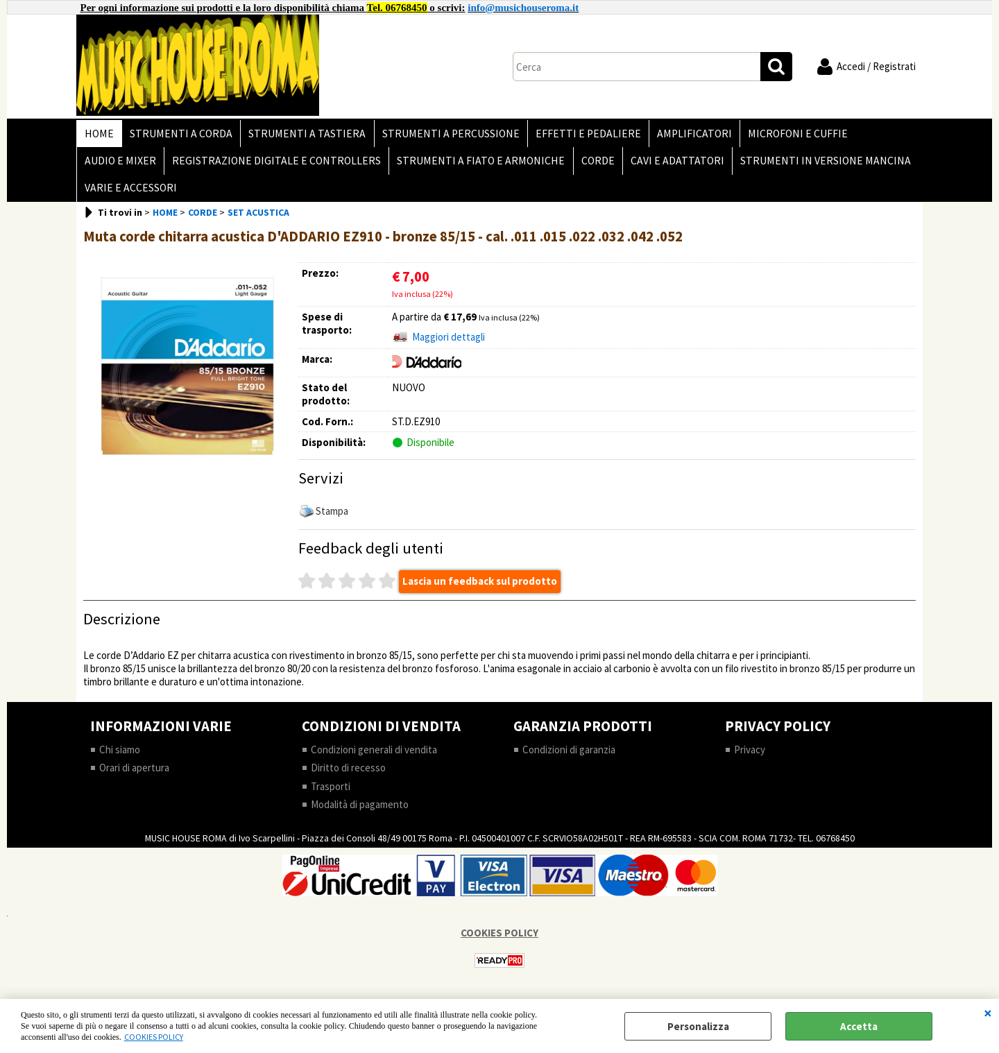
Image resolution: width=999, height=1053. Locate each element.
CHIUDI (988, 1013)
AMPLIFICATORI (686, 135)
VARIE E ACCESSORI (130, 195)
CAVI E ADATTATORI (670, 165)
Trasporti (330, 795)
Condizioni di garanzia (568, 758)
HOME (98, 135)
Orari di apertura (134, 777)
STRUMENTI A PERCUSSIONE (445, 135)
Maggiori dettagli (448, 346)
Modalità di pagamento (360, 814)
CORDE (592, 165)
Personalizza (698, 1026)
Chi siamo (119, 758)
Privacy (749, 758)
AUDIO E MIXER (119, 165)
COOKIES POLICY (153, 1036)
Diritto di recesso (348, 777)
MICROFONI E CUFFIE (788, 135)
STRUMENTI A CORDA (179, 135)
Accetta (859, 1026)
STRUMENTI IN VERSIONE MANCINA (817, 165)
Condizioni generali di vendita (374, 758)
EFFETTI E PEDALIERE (581, 135)
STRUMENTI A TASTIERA (303, 135)
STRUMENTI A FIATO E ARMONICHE (477, 165)
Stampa (332, 519)
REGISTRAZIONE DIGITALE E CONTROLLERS (274, 165)
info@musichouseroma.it (523, 7)
